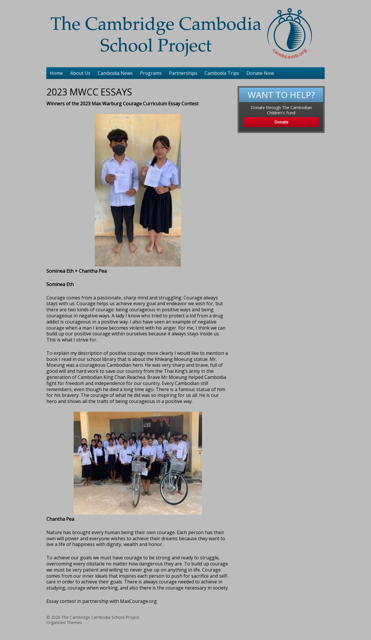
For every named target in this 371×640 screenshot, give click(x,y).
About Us (80, 73)
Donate (281, 122)
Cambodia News (115, 73)
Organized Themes (64, 622)
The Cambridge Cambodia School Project (100, 617)
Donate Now (260, 73)
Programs (151, 73)
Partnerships (183, 73)
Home (56, 73)
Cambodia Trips (222, 73)
